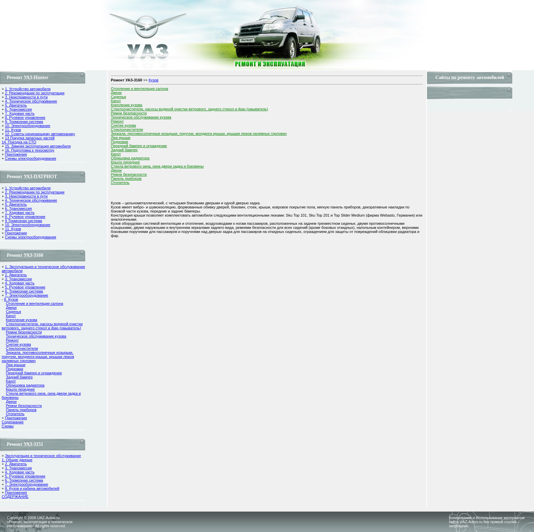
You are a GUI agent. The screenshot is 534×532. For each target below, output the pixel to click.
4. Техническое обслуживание (31, 101)
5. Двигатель (16, 105)
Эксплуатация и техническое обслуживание (43, 456)
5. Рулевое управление (25, 287)
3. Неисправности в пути (26, 97)
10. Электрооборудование (27, 126)
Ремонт (12, 340)
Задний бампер (19, 377)
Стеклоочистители (22, 348)
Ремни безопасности (24, 332)
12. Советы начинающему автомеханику (40, 134)
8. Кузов (11, 299)
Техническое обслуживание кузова (36, 336)
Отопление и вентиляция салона (34, 303)
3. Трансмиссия (18, 279)
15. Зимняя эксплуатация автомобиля (37, 146)
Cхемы (8, 426)
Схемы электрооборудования (30, 158)
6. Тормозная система (24, 291)
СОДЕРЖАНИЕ (15, 497)
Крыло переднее (20, 389)
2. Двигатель (16, 275)
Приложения (16, 154)
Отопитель (15, 414)
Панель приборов (21, 410)
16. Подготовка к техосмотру (29, 150)
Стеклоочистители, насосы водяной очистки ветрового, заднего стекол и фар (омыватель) (42, 326)
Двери (11, 308)
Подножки (14, 369)
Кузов (153, 80)
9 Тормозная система (23, 221)
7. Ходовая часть (19, 113)
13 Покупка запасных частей (29, 138)
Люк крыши (15, 365)
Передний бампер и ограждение (34, 373)
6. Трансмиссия (18, 109)
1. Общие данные (17, 460)
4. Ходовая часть (19, 283)
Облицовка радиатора (25, 385)
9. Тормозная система (24, 122)
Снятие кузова (18, 344)
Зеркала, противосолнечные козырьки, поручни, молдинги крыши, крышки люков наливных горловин (38, 356)
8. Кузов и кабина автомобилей (32, 488)
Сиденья (13, 312)
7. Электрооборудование (26, 295)
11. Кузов (13, 130)
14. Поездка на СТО (19, 142)
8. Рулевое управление (25, 117)
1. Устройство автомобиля (27, 89)
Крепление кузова (21, 320)
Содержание (12, 422)
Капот (11, 316)
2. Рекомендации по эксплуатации (34, 93)
